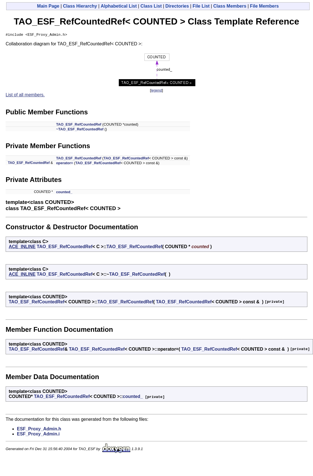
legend (156, 91)
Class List (151, 6)
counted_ (64, 193)
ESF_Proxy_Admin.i (38, 434)
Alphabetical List (119, 6)
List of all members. (25, 95)
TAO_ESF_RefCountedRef (78, 125)
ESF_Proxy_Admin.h (39, 429)
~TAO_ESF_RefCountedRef (79, 130)
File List (201, 6)
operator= (64, 164)
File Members (264, 6)
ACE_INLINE (22, 247)
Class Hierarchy (80, 6)
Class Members (229, 6)
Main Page (48, 6)
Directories (177, 6)
